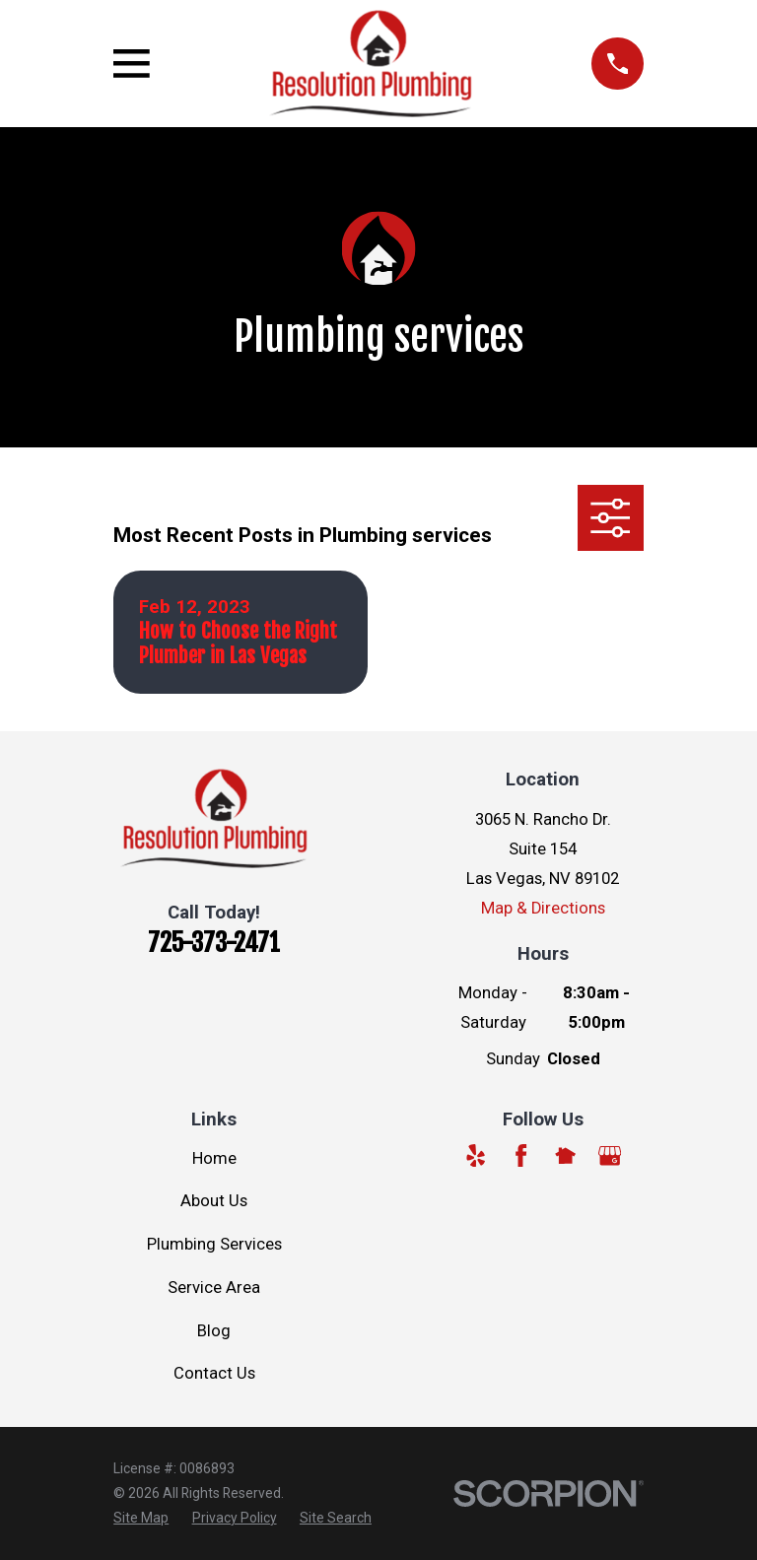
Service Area (214, 1287)
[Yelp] (475, 1155)
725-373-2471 (214, 942)
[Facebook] (521, 1155)
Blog (214, 1331)
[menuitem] (141, 1518)
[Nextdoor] (565, 1155)
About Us (213, 1200)
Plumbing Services (214, 1244)
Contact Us (214, 1373)
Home (214, 1158)
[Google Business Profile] (609, 1155)
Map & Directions (543, 908)
